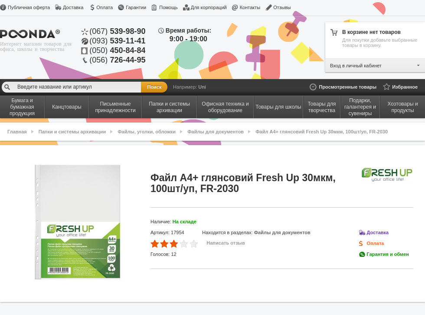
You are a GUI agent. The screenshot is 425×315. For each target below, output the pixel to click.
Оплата (104, 7)
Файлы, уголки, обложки (147, 131)
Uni (202, 87)
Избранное (405, 87)
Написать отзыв (225, 242)
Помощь (168, 7)
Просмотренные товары (347, 87)
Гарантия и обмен (388, 254)
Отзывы (282, 7)
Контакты (250, 7)
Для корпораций (209, 7)
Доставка (73, 7)
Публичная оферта (29, 7)
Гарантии (136, 7)
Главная (17, 131)
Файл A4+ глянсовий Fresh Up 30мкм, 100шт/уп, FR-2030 (321, 131)
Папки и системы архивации (72, 131)
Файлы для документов (215, 131)
